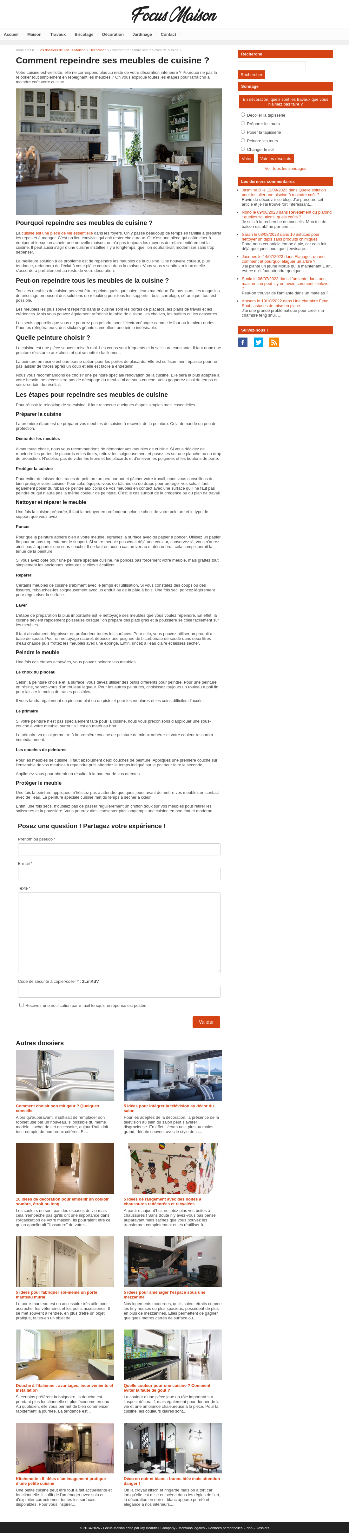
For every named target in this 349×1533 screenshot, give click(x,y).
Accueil (11, 34)
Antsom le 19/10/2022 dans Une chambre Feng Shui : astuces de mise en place (285, 303)
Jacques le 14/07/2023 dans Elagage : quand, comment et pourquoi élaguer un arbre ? (284, 259)
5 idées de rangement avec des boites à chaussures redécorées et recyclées (162, 1201)
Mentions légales (192, 1528)
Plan (249, 1528)
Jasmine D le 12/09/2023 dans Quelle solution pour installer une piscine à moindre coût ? (284, 192)
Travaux (58, 34)
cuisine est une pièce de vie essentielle (57, 233)
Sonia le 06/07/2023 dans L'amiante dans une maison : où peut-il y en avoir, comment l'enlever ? (286, 283)
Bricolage (84, 34)
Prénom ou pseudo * (37, 839)
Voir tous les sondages (285, 168)
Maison (34, 34)
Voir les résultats (275, 158)
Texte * (24, 888)
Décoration (113, 34)
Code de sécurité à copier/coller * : (58, 981)
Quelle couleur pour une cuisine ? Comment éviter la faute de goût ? (167, 1388)
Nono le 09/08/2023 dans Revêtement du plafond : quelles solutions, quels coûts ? (287, 214)
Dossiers (262, 1528)
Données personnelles (225, 1528)
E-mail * (25, 863)
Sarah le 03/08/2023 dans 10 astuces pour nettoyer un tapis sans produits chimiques (280, 237)
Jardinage (142, 34)
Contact (168, 34)
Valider (206, 1022)
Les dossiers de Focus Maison (62, 50)
